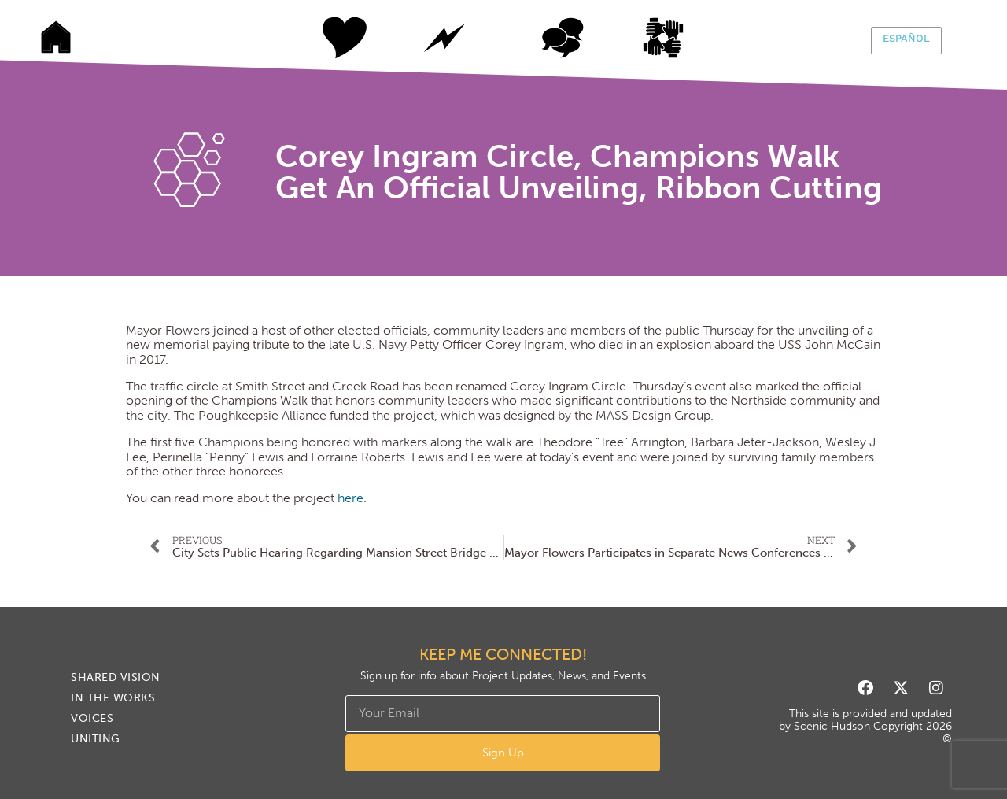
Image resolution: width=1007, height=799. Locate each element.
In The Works (444, 38)
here (350, 497)
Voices (562, 38)
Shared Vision (326, 38)
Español (906, 38)
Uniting (680, 38)
